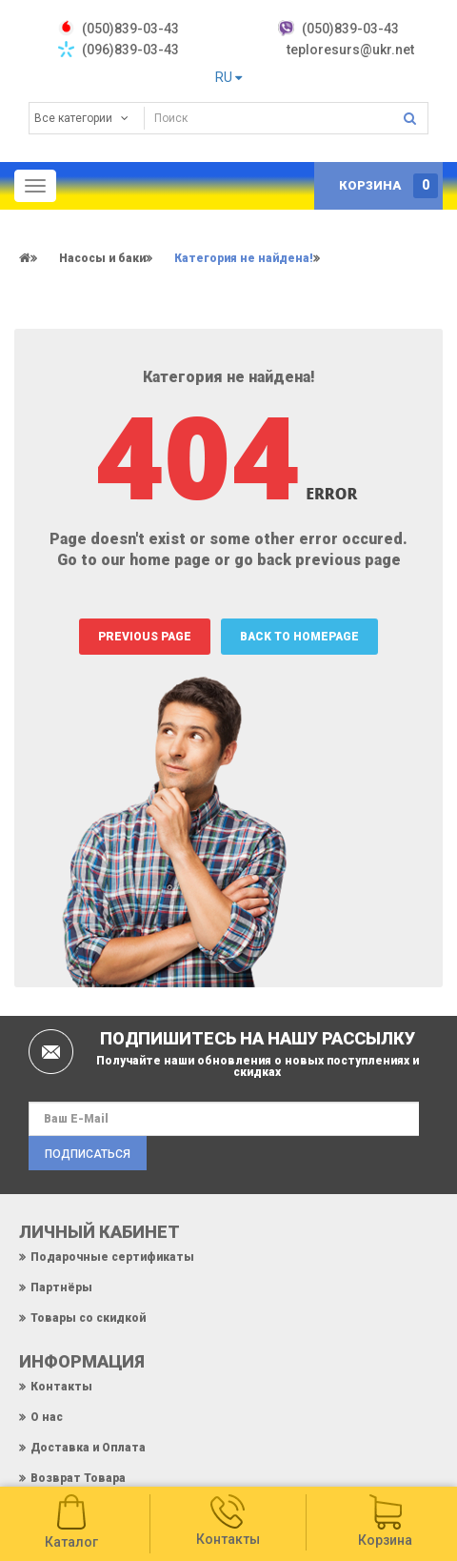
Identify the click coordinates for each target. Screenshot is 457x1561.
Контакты (61, 1386)
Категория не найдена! (243, 258)
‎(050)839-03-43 (130, 28)
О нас (46, 1417)
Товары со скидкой (88, 1318)
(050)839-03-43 (350, 28)
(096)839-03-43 (130, 49)
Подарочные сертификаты (112, 1257)
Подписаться (87, 1154)
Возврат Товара (78, 1478)
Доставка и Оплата (88, 1447)
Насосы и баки (102, 258)
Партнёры (61, 1287)
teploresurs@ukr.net (350, 49)
